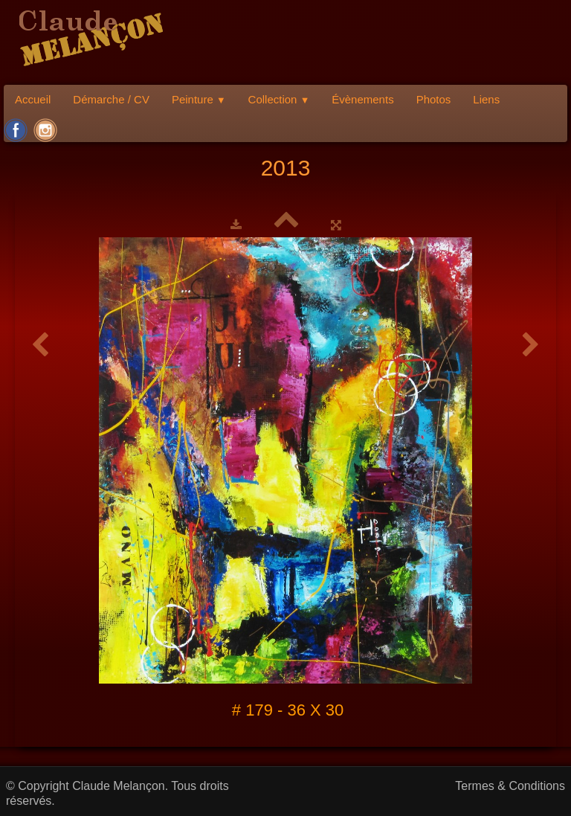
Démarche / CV (111, 99)
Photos (433, 99)
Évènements (362, 99)
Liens (486, 99)
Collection (279, 99)
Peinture (199, 99)
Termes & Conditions (510, 786)
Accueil (33, 99)
